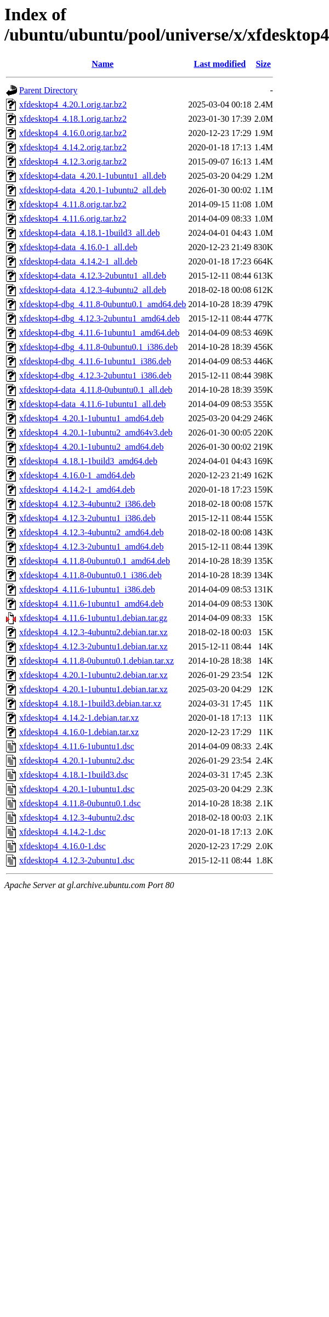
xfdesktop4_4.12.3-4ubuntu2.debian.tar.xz (93, 632)
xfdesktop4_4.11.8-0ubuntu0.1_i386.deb (90, 575)
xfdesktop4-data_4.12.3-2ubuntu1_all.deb (92, 275)
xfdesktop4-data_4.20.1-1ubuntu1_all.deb (92, 175)
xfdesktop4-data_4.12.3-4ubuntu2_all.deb (92, 290)
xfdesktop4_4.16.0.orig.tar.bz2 (73, 133)
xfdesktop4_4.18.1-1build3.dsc (73, 774)
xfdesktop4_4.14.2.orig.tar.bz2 (73, 147)
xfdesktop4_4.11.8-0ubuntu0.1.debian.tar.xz (96, 660)
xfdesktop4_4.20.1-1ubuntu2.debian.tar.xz (93, 675)
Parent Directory (48, 90)
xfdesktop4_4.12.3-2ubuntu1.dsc (76, 860)
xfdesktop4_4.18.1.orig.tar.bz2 (73, 118)
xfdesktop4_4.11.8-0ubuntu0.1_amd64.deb (94, 561)
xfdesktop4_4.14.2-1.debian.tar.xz (79, 717)
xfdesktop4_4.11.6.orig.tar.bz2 (72, 218)
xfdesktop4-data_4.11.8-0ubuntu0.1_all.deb (95, 389)
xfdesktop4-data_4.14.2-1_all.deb (78, 261)
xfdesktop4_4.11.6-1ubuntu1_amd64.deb (91, 603)
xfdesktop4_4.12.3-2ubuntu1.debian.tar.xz (93, 646)
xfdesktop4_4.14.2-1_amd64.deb (77, 489)
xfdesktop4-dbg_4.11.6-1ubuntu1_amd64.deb (99, 332)
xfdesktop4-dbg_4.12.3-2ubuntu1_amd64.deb (99, 318)
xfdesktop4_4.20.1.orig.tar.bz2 (73, 104)
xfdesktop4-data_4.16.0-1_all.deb (78, 247)
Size (263, 64)
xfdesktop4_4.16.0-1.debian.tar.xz (79, 732)
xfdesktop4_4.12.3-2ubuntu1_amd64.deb (91, 546)
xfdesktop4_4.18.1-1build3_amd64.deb (88, 461)
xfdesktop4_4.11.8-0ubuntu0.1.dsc (80, 803)
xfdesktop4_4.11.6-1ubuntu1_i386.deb (87, 589)
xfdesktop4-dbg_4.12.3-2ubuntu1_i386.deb (95, 375)
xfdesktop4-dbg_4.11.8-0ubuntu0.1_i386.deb (98, 347)
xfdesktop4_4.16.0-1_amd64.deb (77, 475)
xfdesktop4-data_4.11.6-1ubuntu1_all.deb (92, 404)
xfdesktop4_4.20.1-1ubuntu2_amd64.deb (91, 446)
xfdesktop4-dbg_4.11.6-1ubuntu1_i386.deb (95, 361)
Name (103, 64)
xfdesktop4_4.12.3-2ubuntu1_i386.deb (87, 518)
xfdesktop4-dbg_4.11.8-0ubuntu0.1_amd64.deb (102, 304)
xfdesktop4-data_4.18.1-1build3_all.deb (89, 233)
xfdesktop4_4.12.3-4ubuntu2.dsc (76, 817)
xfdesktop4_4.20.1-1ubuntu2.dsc (76, 760)
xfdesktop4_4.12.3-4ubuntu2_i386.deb (87, 503)
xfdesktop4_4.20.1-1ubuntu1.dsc (76, 789)
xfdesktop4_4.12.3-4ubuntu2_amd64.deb (91, 532)
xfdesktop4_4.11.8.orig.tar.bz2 (72, 204)
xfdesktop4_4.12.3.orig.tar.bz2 (73, 161)
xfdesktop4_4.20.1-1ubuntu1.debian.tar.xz (93, 689)
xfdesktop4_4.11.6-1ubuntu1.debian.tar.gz (93, 618)
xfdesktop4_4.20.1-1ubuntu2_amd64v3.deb (96, 432)
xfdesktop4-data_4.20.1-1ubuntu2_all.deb (92, 190)
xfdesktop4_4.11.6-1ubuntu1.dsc (76, 746)
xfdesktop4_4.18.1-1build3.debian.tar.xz (90, 703)
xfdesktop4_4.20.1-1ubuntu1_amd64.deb (91, 418)
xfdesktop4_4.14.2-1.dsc (62, 831)
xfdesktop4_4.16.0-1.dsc (62, 846)
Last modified (220, 64)
